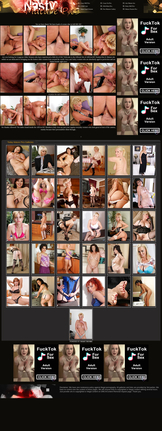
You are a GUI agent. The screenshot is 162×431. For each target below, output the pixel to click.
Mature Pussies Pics (131, 9)
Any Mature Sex (130, 3)
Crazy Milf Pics (85, 3)
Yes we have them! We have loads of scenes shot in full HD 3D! (58, 24)
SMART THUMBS (86, 341)
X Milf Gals (84, 6)
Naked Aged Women (87, 9)
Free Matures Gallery (109, 9)
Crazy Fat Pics (107, 3)
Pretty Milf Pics (130, 6)
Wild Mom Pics (107, 6)
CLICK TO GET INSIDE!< (58, 94)
